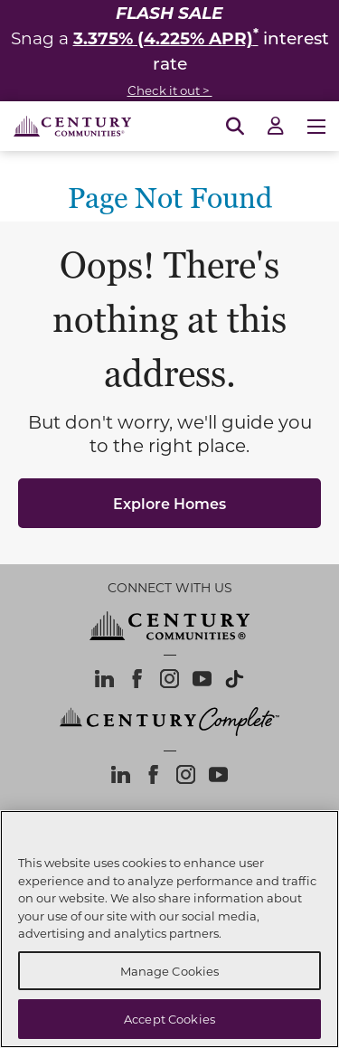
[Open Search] (235, 127)
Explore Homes (169, 503)
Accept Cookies (169, 1018)
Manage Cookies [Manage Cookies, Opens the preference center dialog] (170, 970)
